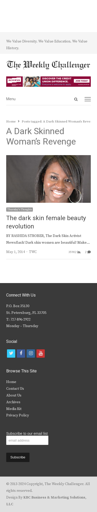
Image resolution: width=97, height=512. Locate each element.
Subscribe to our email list (27, 433)
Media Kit (13, 409)
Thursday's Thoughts (19, 209)
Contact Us (15, 388)
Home (11, 382)
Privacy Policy (17, 415)
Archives (13, 402)
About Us (13, 395)
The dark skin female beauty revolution (46, 222)
